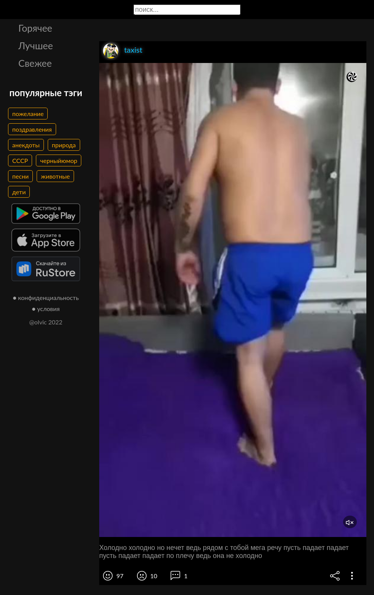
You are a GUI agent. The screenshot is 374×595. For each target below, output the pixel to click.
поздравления (32, 129)
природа (64, 144)
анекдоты (26, 144)
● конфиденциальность (46, 297)
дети (19, 191)
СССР (20, 160)
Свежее (35, 63)
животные (55, 176)
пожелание (28, 113)
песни (20, 176)
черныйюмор (58, 160)
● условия (46, 308)
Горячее (35, 28)
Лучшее (35, 45)
